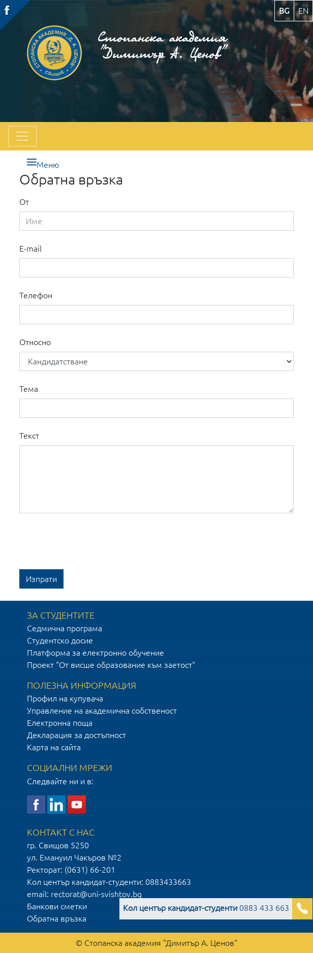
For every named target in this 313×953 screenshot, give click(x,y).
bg (284, 10)
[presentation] (96, 541)
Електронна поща (59, 722)
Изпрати (41, 578)
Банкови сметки (57, 906)
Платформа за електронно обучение (95, 652)
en (303, 10)
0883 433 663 (206, 907)
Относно (35, 342)
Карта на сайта (54, 747)
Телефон (35, 295)
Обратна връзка (56, 918)
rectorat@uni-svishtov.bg (96, 894)
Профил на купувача (65, 698)
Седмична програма (64, 628)
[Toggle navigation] (22, 136)
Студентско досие (60, 640)
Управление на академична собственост (102, 710)
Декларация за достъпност (76, 735)
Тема (28, 388)
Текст (29, 435)
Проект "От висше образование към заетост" (111, 664)
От (24, 201)
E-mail (30, 248)
